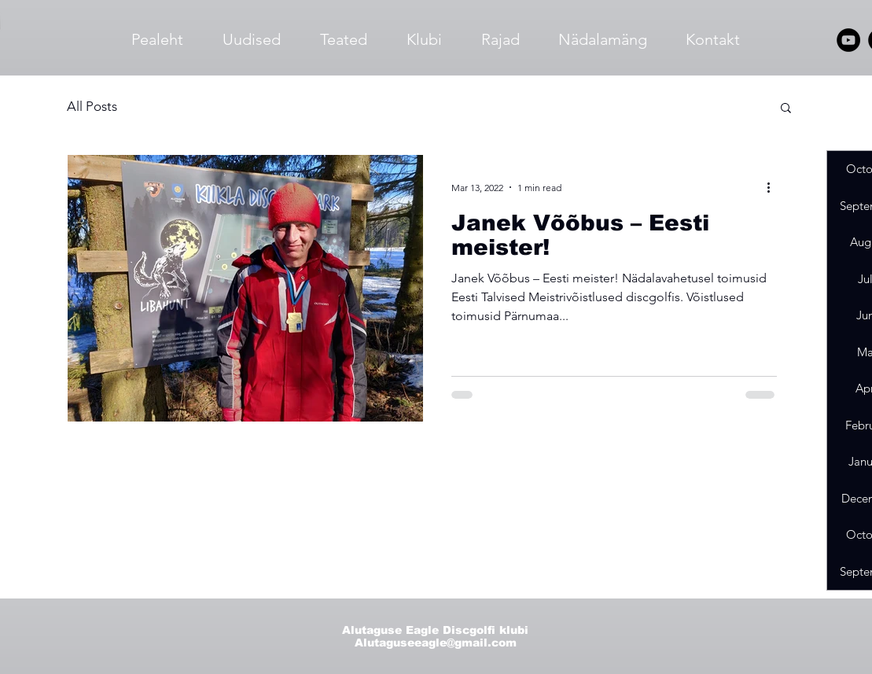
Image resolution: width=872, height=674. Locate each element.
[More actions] (774, 187)
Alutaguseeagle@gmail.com (436, 642)
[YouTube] (848, 40)
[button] (785, 109)
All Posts (92, 106)
